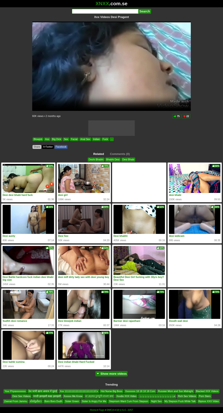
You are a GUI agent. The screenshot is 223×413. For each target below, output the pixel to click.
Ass (47, 139)
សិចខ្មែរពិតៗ (36, 401)
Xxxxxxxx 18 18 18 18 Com (140, 391)
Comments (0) (120, 154)
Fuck (105, 139)
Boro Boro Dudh (53, 401)
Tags (102, 410)
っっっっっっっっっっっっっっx (157, 396)
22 (186, 116)
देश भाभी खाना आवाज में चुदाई (42, 391)
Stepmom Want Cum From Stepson (128, 401)
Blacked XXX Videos (207, 391)
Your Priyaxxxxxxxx (15, 391)
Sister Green (72, 401)
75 (177, 116)
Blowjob (38, 139)
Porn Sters (205, 396)
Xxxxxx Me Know (73, 396)
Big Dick (56, 139)
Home (93, 410)
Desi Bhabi (128, 159)
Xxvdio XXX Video (126, 396)
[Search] (105, 11)
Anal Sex (85, 139)
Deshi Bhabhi (96, 159)
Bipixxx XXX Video (208, 401)
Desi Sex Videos (21, 396)
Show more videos (111, 373)
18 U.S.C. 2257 (124, 410)
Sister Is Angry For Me (94, 401)
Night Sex (156, 401)
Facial (74, 139)
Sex (66, 139)
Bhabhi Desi (113, 159)
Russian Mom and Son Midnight (175, 391)
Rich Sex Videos (187, 396)
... (112, 139)
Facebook (61, 146)
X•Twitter (48, 146)
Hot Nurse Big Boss (111, 391)
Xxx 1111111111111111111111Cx (79, 391)
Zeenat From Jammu (15, 401)
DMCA (110, 410)
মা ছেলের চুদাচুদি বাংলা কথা (99, 396)
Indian (96, 139)
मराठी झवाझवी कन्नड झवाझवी (47, 396)
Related (98, 154)
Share (37, 146)
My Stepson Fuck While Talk (180, 401)
